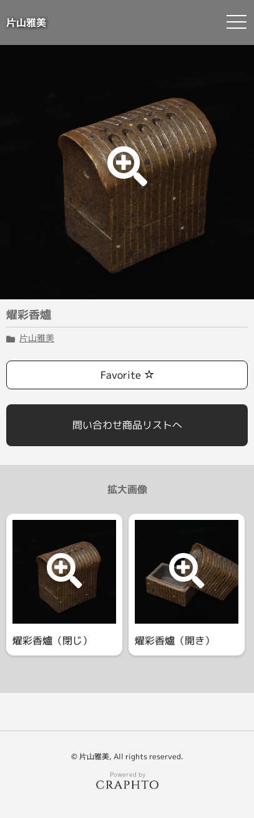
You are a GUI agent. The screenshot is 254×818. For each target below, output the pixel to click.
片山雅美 (26, 22)
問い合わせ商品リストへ (127, 425)
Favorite (127, 375)
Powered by (127, 779)
